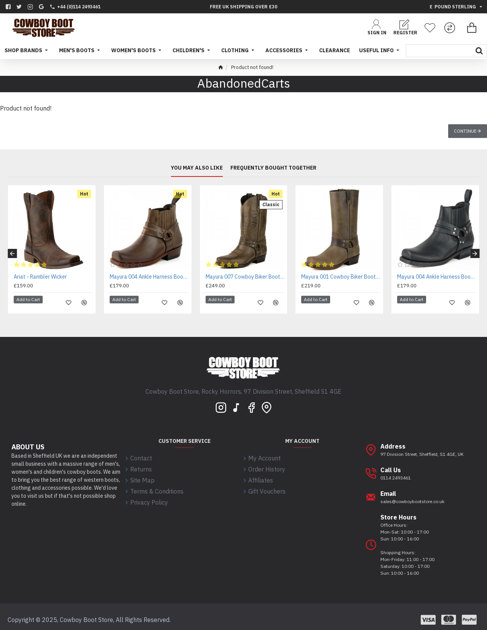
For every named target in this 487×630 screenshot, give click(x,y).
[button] (12, 250)
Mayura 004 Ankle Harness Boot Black (436, 276)
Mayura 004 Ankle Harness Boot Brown (149, 276)
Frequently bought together (273, 168)
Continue (465, 131)
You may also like (197, 168)
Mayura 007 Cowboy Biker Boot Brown (245, 276)
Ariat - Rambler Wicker (40, 276)
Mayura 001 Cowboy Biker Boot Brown (340, 276)
